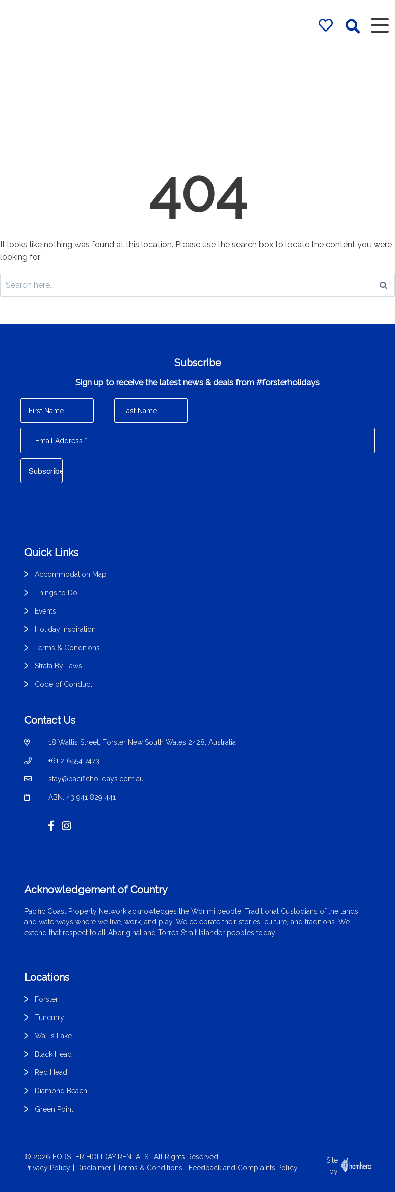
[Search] (383, 285)
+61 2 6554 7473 (73, 761)
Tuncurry (49, 1017)
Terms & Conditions (67, 648)
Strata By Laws (58, 666)
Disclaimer (93, 1167)
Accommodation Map (71, 574)
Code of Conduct (63, 684)
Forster (46, 999)
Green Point (54, 1109)
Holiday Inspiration (65, 629)
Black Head (53, 1054)
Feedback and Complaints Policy (243, 1167)
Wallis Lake (53, 1036)
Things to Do (56, 593)
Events (45, 611)
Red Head (51, 1072)
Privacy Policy (47, 1167)
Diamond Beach (61, 1091)
